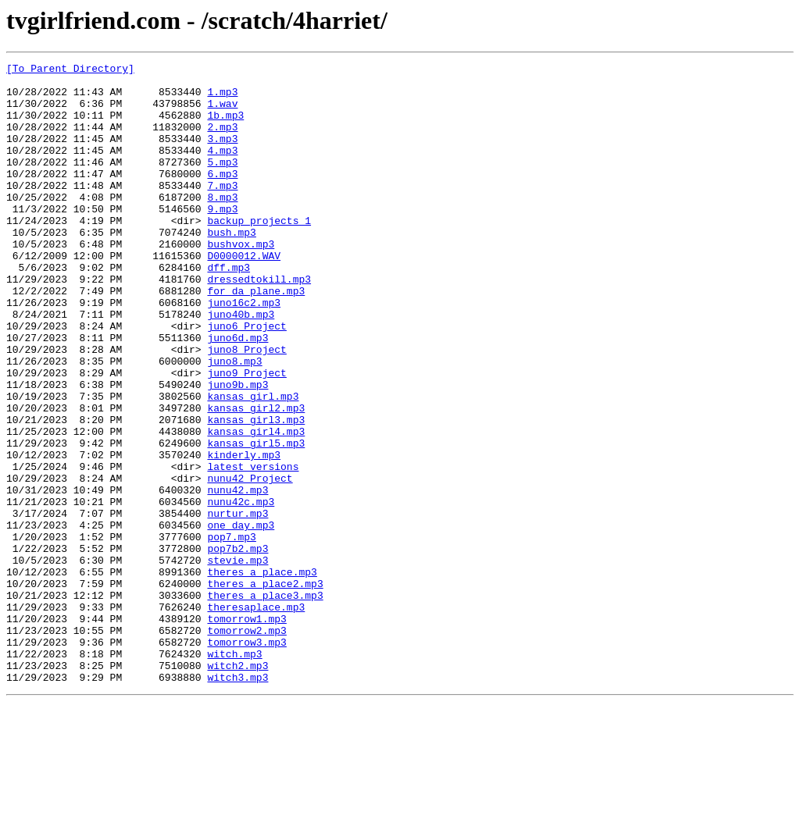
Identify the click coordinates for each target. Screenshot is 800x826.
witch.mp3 (234, 773)
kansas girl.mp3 (252, 464)
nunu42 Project (249, 562)
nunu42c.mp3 (240, 590)
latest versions (252, 548)
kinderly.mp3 (243, 534)
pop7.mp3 (231, 632)
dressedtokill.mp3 (259, 323)
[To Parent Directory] (70, 70)
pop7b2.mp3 (237, 646)
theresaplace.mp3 (256, 717)
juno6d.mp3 (237, 393)
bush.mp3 (231, 267)
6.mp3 (222, 197)
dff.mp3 (228, 309)
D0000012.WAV (243, 295)
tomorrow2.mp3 (246, 745)
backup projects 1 (259, 253)
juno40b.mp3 (240, 365)
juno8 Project (246, 408)
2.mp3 (222, 141)
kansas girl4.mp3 (256, 506)
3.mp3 (222, 155)
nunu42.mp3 (237, 576)
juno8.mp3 (234, 422)
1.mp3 (222, 98)
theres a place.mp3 (261, 675)
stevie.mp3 (237, 660)
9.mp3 (222, 239)
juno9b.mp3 (237, 450)
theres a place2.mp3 (265, 689)
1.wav (222, 112)
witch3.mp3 (237, 801)
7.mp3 (222, 211)
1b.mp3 (225, 126)
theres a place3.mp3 (265, 703)
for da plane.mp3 (256, 337)
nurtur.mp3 (237, 604)
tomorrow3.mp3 (246, 759)
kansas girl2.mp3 (256, 478)
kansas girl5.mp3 (256, 520)
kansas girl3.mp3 (256, 492)
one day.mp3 (240, 618)
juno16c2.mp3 (243, 351)
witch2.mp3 (237, 787)
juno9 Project (246, 436)
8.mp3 (222, 225)
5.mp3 (222, 183)
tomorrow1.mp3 (246, 731)
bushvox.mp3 (240, 281)
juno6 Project (246, 379)
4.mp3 (222, 169)
